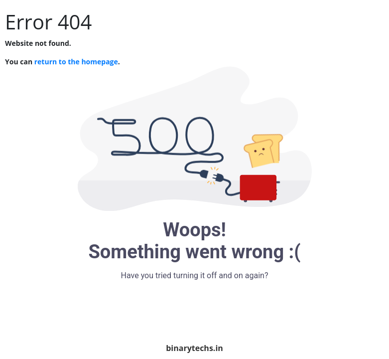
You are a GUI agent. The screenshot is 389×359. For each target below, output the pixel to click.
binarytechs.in (194, 348)
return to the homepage (76, 61)
